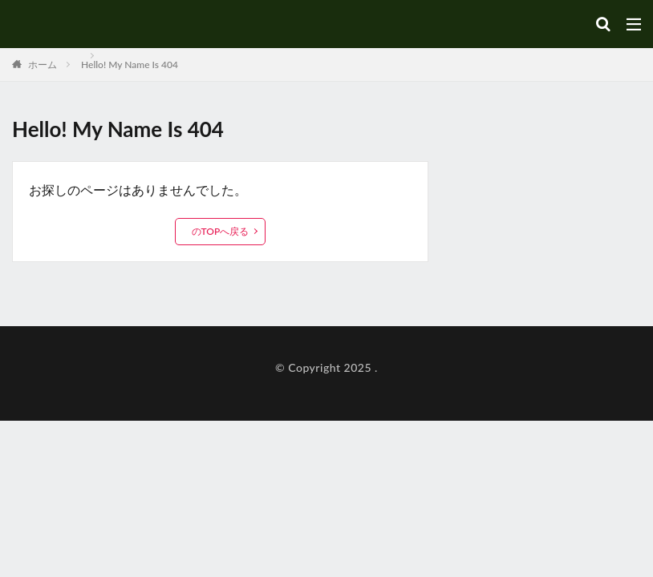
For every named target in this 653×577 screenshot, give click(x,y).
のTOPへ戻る (220, 231)
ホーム (41, 65)
